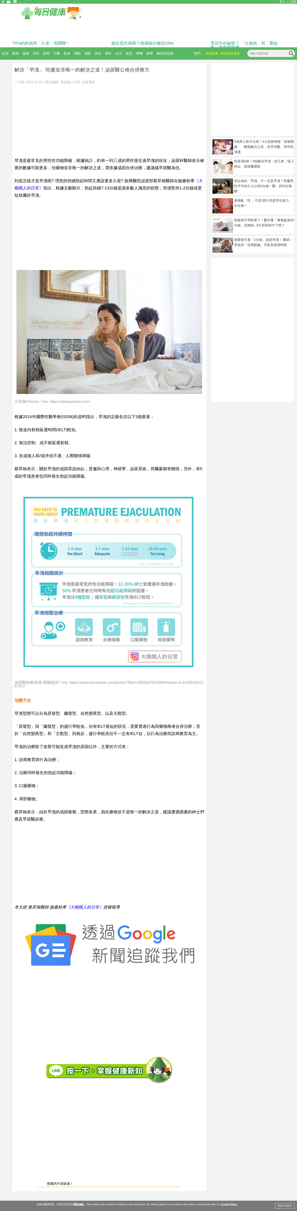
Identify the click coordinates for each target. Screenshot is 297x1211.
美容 (98, 53)
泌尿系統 (88, 82)
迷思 (129, 53)
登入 (282, 1)
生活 (118, 53)
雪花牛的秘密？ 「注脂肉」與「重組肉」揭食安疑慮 (244, 45)
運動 (77, 53)
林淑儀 (66, 82)
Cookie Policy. (229, 1204)
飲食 (67, 53)
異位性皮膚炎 (230, 53)
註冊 (293, 1)
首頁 (5, 53)
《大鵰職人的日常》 (84, 907)
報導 (15, 53)
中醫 (56, 53)
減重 (87, 53)
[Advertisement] (109, 119)
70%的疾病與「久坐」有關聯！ (41, 43)
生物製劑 (212, 53)
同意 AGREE (285, 1205)
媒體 (149, 53)
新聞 (46, 53)
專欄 (139, 53)
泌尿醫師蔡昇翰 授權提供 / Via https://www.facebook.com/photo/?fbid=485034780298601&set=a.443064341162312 (109, 684)
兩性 (108, 53)
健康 (25, 53)
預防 (36, 53)
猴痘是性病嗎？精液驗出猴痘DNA (142, 43)
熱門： (199, 53)
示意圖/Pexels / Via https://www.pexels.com (52, 402)
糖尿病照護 (165, 53)
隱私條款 (79, 1204)
